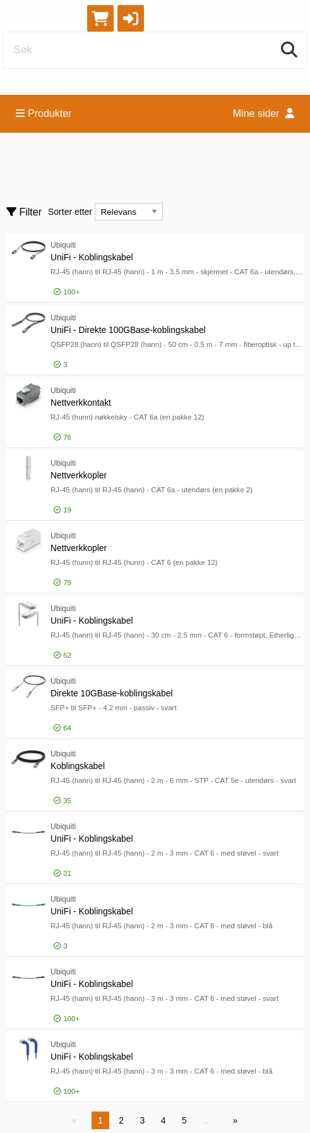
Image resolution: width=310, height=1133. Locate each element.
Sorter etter (70, 212)
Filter (24, 212)
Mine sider (263, 113)
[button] (130, 18)
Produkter (43, 113)
